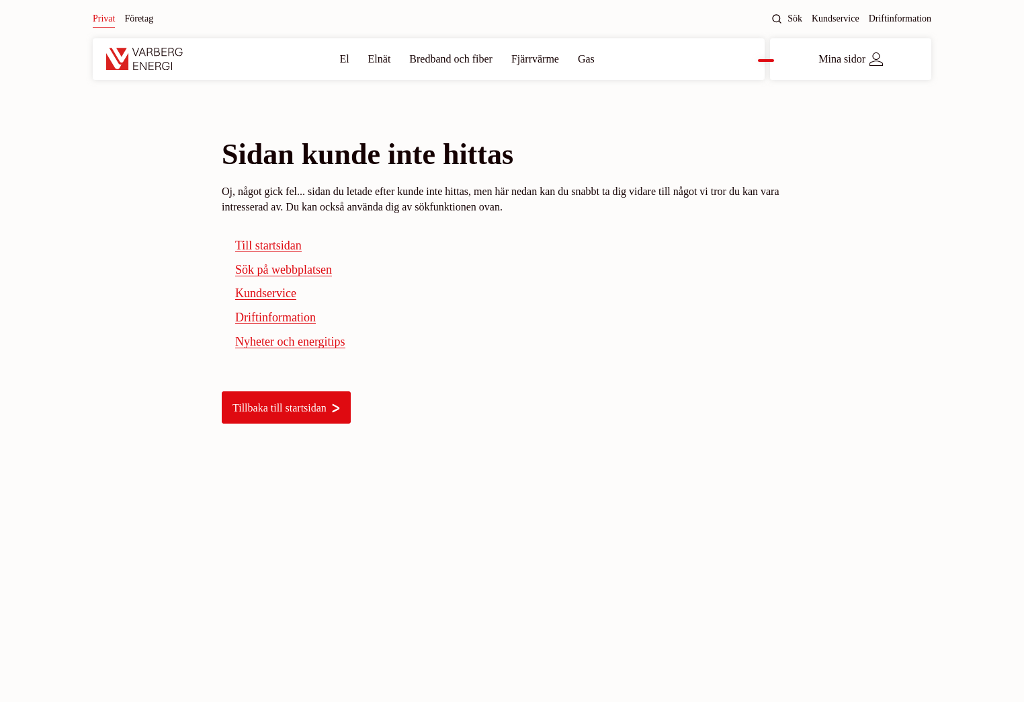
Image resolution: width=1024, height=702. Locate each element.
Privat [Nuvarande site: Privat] (104, 18)
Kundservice (835, 18)
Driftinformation (900, 18)
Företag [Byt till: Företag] (138, 18)
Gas (586, 59)
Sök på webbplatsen (283, 269)
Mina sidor (850, 59)
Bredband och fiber (451, 59)
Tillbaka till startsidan (286, 408)
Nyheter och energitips (290, 341)
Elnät (379, 59)
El (344, 59)
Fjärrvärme (535, 59)
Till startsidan (268, 245)
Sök (786, 18)
